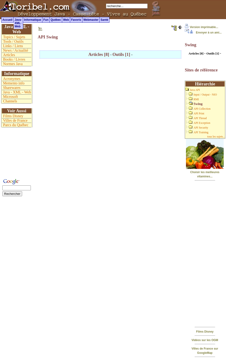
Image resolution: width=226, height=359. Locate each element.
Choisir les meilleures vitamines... (205, 172)
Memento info (13, 83)
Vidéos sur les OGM (204, 340)
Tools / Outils (13, 41)
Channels (10, 101)
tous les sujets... (216, 136)
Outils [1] (122, 54)
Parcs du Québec (15, 125)
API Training (201, 132)
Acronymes (11, 79)
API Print (199, 113)
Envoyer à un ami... (203, 32)
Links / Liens (13, 46)
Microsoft (10, 97)
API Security (201, 127)
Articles (9, 55)
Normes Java (13, 64)
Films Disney (205, 331)
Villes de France (15, 120)
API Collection (202, 108)
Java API (195, 90)
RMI (196, 99)
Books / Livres (14, 59)
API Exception (202, 123)
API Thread (200, 118)
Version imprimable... (201, 27)
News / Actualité (15, 50)
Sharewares (11, 88)
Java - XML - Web (17, 92)
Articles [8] (99, 54)
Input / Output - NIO (205, 94)
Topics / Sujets (14, 37)
